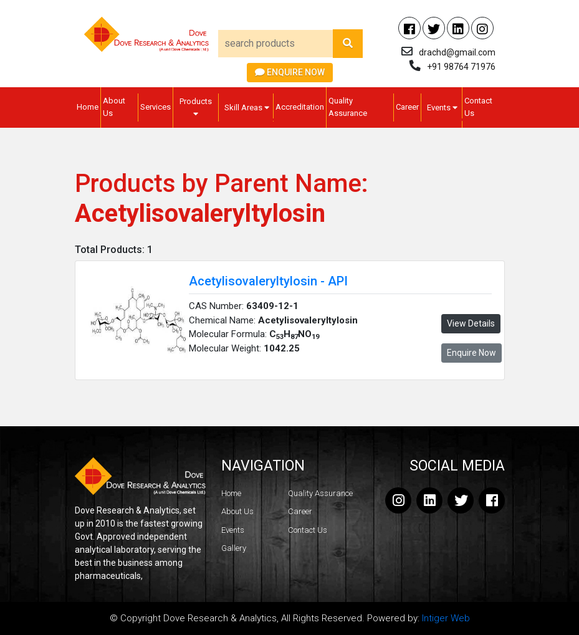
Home (87, 107)
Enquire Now (290, 72)
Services (155, 107)
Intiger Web (446, 618)
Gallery (233, 548)
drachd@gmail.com (457, 52)
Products (195, 107)
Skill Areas (246, 107)
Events (442, 107)
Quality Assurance (347, 107)
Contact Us (478, 107)
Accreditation (299, 107)
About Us (114, 107)
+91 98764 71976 (461, 67)
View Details (471, 323)
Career (407, 107)
